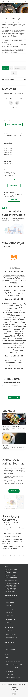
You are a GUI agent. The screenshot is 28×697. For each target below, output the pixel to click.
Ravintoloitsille (14, 127)
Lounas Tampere (10, 602)
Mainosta (8, 646)
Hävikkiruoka (9, 612)
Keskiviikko (17, 68)
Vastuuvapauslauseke (14, 691)
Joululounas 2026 (10, 616)
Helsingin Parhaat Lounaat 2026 (14, 664)
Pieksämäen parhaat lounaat (17, 469)
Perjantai (14, 73)
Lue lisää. (22, 56)
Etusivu (5, 556)
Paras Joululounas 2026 (12, 668)
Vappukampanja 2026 (11, 637)
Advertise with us (10, 649)
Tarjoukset (8, 622)
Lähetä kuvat (14, 397)
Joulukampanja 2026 (11, 634)
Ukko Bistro (22, 556)
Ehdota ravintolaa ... (10, 591)
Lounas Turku (9, 605)
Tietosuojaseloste (14, 689)
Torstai (23, 68)
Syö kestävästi (9, 674)
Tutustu (14, 491)
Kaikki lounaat (9, 671)
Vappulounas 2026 (10, 619)
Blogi (7, 657)
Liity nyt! (12, 196)
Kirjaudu (14, 200)
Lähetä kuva (14, 108)
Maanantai (5, 68)
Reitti (14, 179)
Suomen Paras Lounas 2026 (13, 661)
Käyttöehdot (14, 687)
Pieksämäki (14, 185)
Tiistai (11, 68)
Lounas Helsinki (10, 599)
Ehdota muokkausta (14, 124)
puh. (8, 163)
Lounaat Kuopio (10, 609)
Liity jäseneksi (9, 631)
